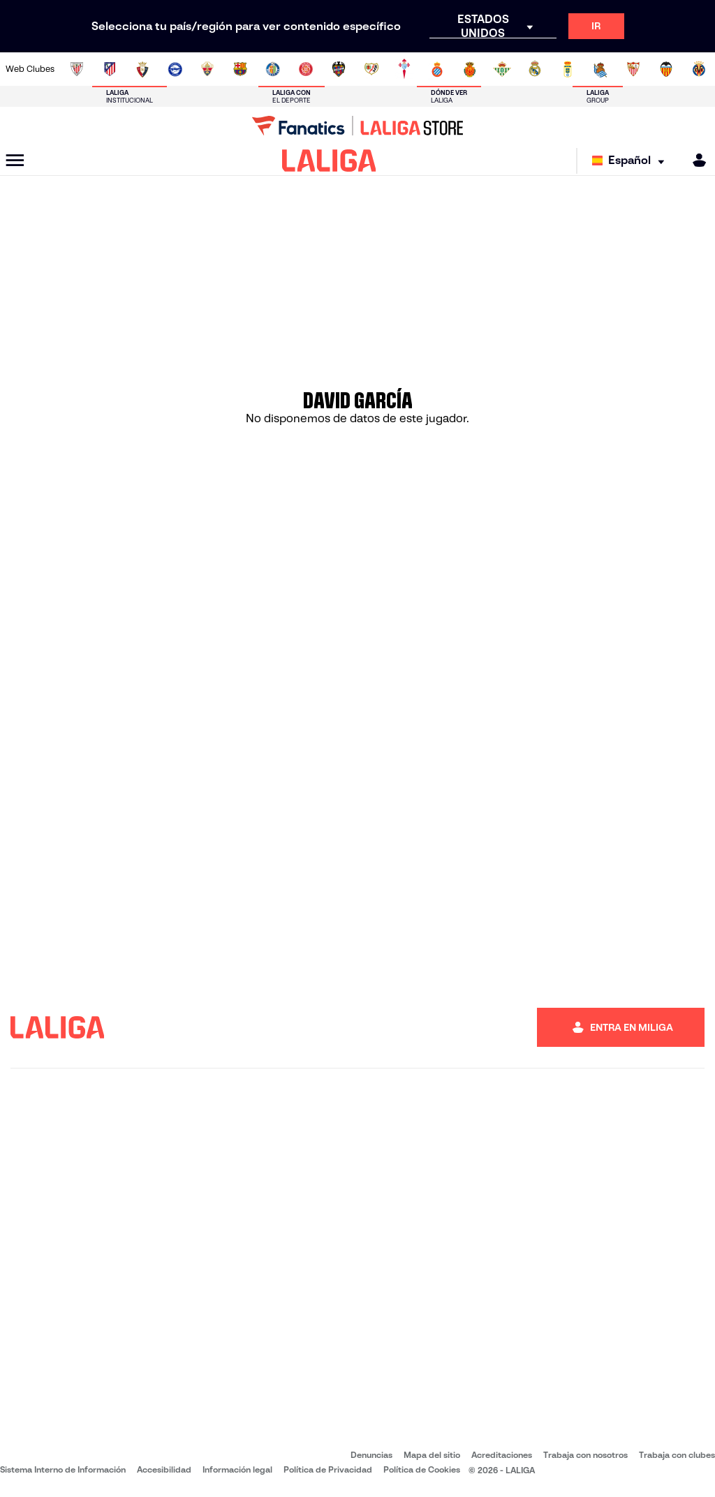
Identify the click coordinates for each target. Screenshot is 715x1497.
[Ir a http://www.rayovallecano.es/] (371, 69)
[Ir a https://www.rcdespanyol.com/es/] (437, 69)
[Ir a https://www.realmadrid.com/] (534, 69)
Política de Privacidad (327, 1469)
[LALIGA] (329, 160)
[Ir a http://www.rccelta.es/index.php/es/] (404, 69)
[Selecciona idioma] (631, 161)
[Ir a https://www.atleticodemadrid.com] (109, 69)
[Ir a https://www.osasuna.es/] (142, 69)
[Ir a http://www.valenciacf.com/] (666, 69)
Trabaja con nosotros (585, 1454)
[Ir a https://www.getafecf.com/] (273, 69)
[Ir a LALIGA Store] (357, 125)
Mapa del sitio (432, 1454)
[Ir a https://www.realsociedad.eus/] (600, 69)
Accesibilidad (164, 1469)
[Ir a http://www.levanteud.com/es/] (338, 69)
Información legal (237, 1469)
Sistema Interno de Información (63, 1469)
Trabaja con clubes (677, 1454)
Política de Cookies (421, 1469)
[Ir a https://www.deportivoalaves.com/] (175, 69)
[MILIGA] (694, 160)
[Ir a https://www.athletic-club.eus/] (76, 69)
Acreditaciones (501, 1454)
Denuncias (371, 1454)
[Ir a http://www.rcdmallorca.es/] (469, 69)
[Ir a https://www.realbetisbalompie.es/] (502, 69)
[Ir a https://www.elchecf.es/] (207, 69)
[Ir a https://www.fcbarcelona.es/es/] (240, 69)
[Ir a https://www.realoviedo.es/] (567, 69)
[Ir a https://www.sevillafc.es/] (633, 69)
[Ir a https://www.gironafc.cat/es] (305, 69)
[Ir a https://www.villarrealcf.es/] (698, 69)
